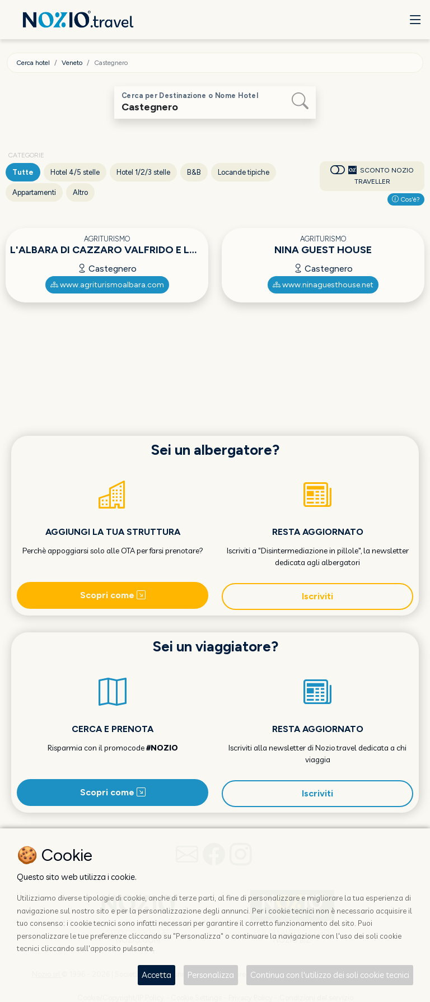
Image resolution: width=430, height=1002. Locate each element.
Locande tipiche (243, 172)
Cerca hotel (33, 63)
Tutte (23, 172)
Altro (80, 192)
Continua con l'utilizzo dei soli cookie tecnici (329, 975)
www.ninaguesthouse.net (323, 285)
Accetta (156, 975)
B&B (194, 172)
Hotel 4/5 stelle (75, 172)
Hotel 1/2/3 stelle (143, 172)
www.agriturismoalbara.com (107, 285)
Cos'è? (406, 199)
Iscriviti (317, 596)
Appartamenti (34, 192)
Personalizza (211, 975)
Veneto (72, 63)
